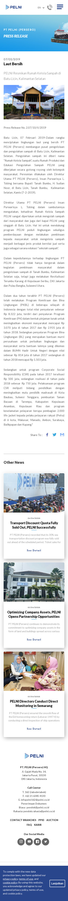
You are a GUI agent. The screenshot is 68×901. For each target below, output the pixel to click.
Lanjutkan (57, 883)
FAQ (29, 824)
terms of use (26, 878)
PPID (41, 820)
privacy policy (10, 878)
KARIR (38, 824)
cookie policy (10, 882)
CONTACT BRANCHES (23, 820)
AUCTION (52, 820)
